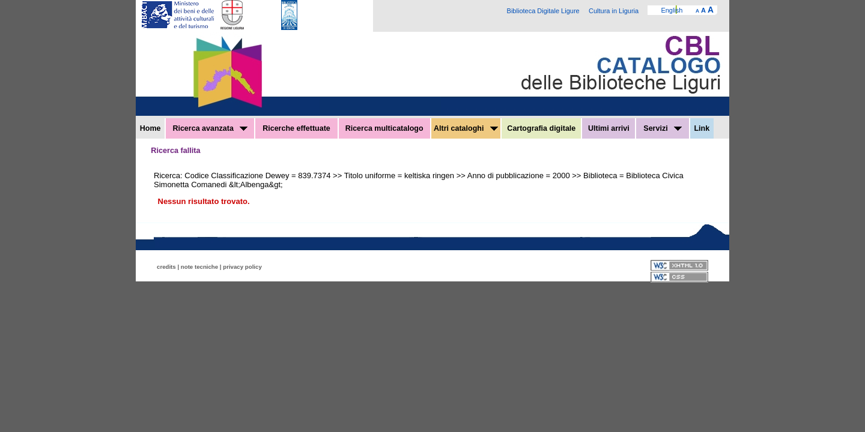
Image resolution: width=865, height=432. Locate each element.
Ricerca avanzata (209, 128)
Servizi (662, 128)
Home (150, 128)
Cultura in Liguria (614, 10)
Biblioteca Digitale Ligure (543, 10)
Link (701, 128)
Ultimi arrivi (609, 128)
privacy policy (242, 266)
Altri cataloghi (466, 128)
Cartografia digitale (541, 128)
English (671, 10)
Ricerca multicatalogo (384, 128)
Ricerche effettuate (296, 128)
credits (166, 266)
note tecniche (199, 266)
